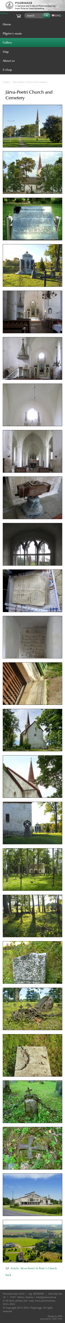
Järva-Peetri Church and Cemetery (30, 82)
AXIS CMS (51, 1318)
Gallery (6, 82)
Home (7, 24)
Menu (4, 13)
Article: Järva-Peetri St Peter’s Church (33, 1268)
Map (6, 52)
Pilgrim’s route (12, 33)
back (8, 1275)
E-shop (7, 70)
